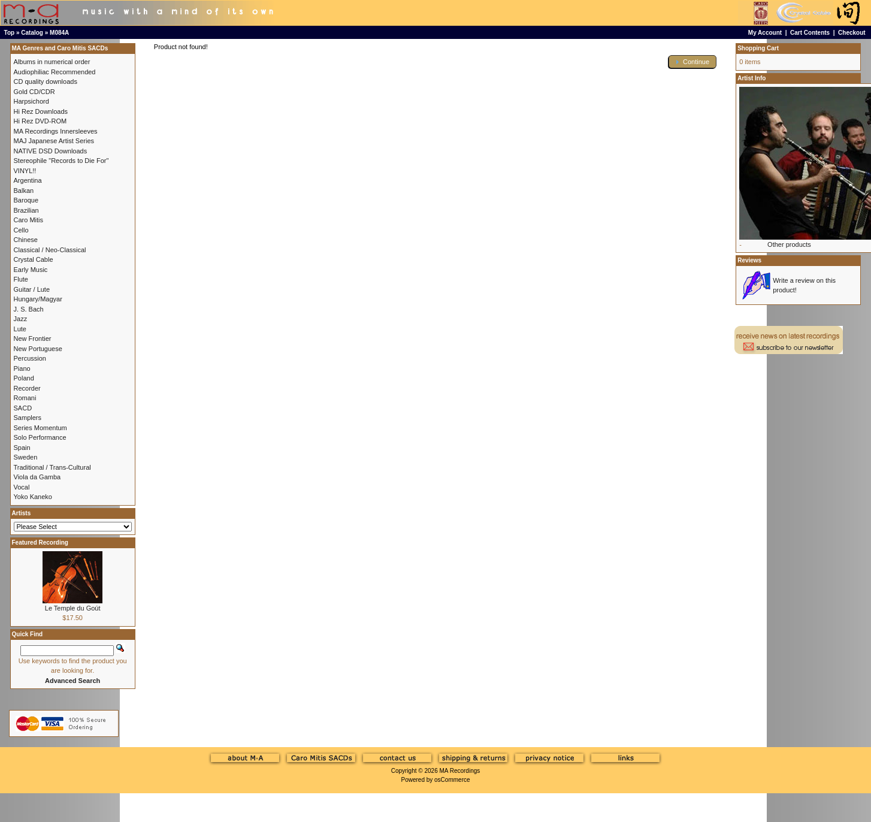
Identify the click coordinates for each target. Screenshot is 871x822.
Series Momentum (40, 427)
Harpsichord (31, 101)
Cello (21, 230)
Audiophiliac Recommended (55, 71)
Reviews (749, 260)
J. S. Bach (29, 309)
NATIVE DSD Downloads (50, 151)
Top (9, 32)
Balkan (24, 190)
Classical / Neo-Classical (50, 249)
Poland (24, 378)
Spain (22, 447)
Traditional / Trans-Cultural (52, 467)
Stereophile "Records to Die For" (61, 160)
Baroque (26, 200)
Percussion (30, 358)
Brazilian (26, 210)
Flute (21, 279)
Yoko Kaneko (33, 496)
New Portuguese (38, 348)
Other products (789, 244)
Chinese (26, 239)
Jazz (21, 318)
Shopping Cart (758, 48)
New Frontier (33, 338)
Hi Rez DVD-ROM (40, 121)
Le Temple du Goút (73, 608)
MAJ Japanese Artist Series (54, 140)
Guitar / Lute (32, 289)
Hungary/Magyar (38, 299)
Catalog (32, 32)
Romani (25, 397)
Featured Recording (40, 542)
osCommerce (452, 779)
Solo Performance (40, 437)
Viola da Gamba (37, 476)
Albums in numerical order (52, 61)
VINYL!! (25, 170)
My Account (765, 32)
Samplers (27, 417)
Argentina (28, 180)
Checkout (852, 32)
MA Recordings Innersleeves (56, 131)
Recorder (27, 388)
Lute (20, 329)
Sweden (26, 457)
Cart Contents (810, 32)
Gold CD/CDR (34, 91)
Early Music (31, 269)
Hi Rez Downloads (41, 111)
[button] (692, 62)
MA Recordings (459, 770)
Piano (22, 368)
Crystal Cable (33, 259)
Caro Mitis (29, 219)
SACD (23, 408)
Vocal (22, 487)
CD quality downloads (45, 81)
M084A (59, 32)
